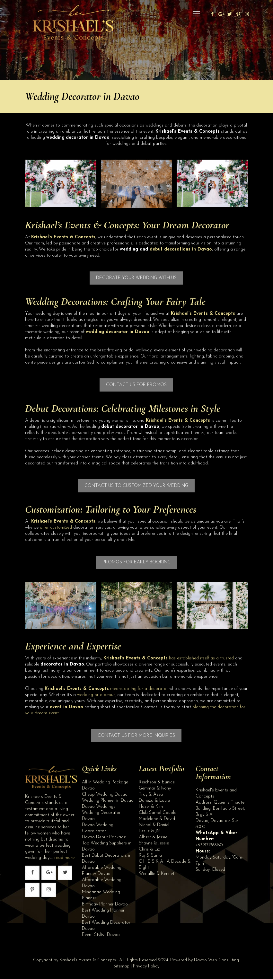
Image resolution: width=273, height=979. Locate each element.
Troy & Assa (151, 794)
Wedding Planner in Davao (108, 800)
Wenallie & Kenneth (158, 873)
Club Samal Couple (157, 812)
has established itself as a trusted (168, 658)
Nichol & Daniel (154, 825)
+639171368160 (209, 845)
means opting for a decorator (106, 688)
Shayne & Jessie (154, 843)
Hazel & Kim (151, 806)
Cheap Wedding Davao (105, 794)
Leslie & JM (150, 831)
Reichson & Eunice (157, 782)
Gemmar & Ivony (155, 788)
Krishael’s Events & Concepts (81, 225)
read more (64, 857)
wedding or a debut (96, 694)
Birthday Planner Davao (105, 904)
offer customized (56, 527)
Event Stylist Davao (101, 934)
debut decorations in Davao (181, 249)
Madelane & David (157, 818)
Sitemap (121, 966)
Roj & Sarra (150, 855)
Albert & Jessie (153, 837)
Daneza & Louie (154, 800)
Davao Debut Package (104, 837)
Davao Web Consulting (216, 960)
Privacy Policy (146, 966)
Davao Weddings (98, 806)
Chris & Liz (149, 849)
